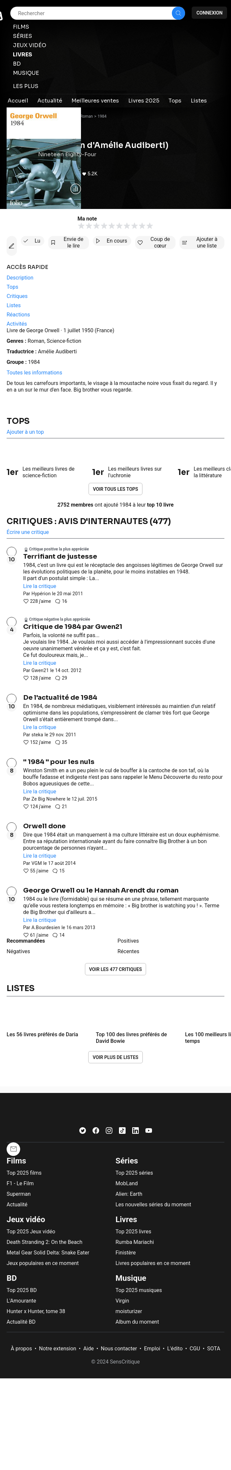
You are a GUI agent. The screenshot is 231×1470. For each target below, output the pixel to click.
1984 (101, 116)
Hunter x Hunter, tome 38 (36, 1311)
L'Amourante (21, 1301)
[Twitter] (82, 1132)
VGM (36, 863)
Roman (86, 116)
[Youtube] (148, 1132)
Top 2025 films (24, 1173)
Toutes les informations (34, 372)
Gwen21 (40, 670)
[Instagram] (109, 1132)
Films (16, 1160)
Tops (18, 421)
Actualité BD (21, 1322)
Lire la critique (39, 586)
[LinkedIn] (135, 1132)
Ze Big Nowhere (48, 799)
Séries (127, 1160)
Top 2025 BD (22, 1290)
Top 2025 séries (134, 1173)
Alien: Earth (129, 1194)
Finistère (126, 1253)
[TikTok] (122, 1132)
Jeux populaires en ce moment (43, 1263)
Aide (88, 1348)
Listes (21, 988)
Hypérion (41, 593)
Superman (19, 1194)
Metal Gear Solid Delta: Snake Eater (48, 1253)
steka (37, 734)
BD (12, 1278)
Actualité (17, 1204)
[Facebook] (96, 1132)
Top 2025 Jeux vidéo (31, 1231)
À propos (21, 1348)
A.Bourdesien (45, 927)
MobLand (127, 1183)
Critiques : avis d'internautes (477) (89, 521)
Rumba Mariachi (135, 1242)
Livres (126, 1219)
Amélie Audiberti (57, 351)
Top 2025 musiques (139, 1290)
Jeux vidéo (26, 1219)
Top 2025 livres (133, 1231)
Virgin (122, 1301)
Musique (131, 1278)
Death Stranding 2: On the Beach (44, 1242)
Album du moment (137, 1322)
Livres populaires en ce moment (153, 1263)
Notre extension (57, 1348)
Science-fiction (64, 341)
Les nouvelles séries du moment (153, 1204)
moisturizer (129, 1311)
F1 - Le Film (20, 1183)
